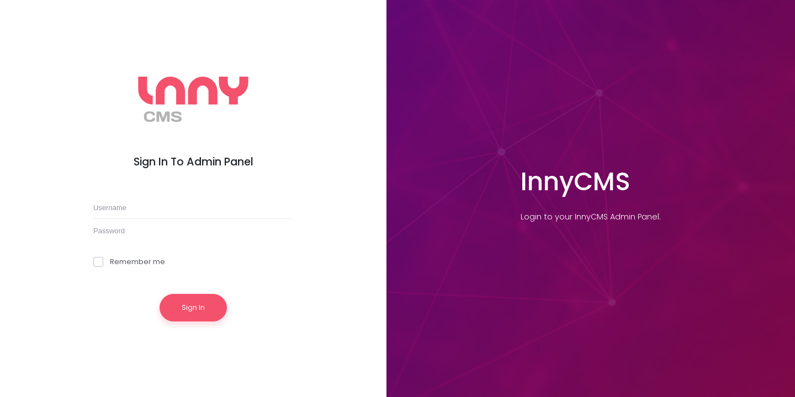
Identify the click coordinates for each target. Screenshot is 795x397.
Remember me (129, 261)
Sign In (193, 307)
